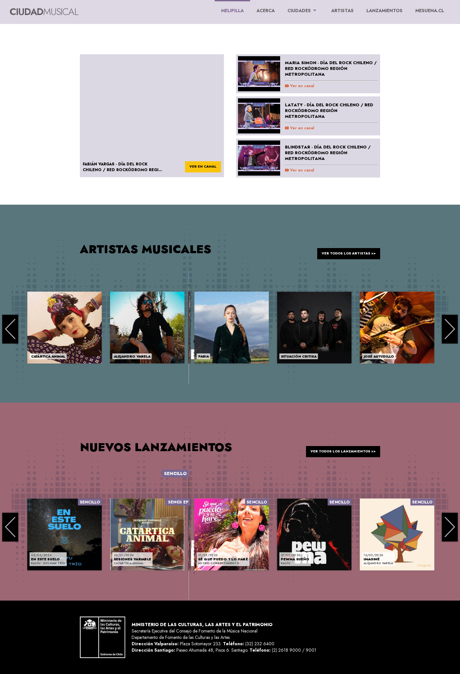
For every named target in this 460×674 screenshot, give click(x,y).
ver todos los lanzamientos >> (336, 447)
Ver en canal (299, 85)
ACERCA (266, 10)
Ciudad (44, 12)
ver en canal (199, 167)
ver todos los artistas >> (342, 249)
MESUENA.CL (429, 10)
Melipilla (232, 7)
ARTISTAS (342, 10)
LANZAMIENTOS (384, 10)
